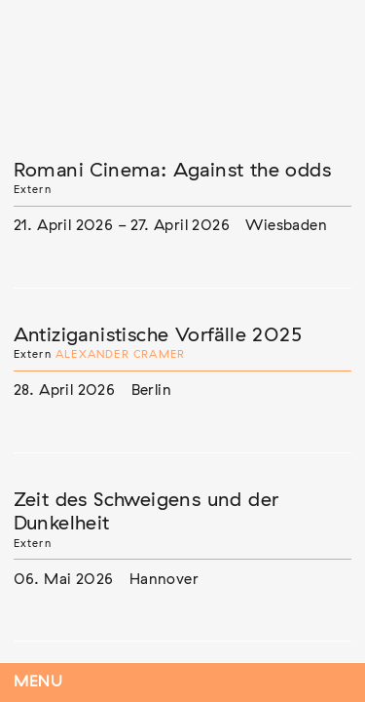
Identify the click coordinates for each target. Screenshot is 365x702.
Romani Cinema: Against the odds (172, 170)
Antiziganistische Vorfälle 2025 (158, 335)
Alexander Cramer (120, 354)
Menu (38, 682)
